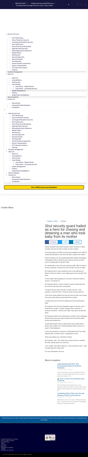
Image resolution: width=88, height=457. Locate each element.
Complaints (15, 107)
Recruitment (16, 103)
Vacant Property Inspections (21, 63)
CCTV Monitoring (17, 38)
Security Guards (17, 59)
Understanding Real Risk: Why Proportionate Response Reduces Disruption (69, 366)
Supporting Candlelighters (20, 95)
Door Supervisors (17, 44)
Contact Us (11, 99)
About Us (11, 74)
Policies (14, 93)
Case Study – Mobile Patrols (25, 86)
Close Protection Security (20, 40)
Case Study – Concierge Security (26, 88)
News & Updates (13, 97)
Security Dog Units (18, 57)
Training (14, 70)
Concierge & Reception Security (22, 42)
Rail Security (16, 55)
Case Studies (16, 84)
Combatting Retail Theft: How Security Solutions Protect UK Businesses (70, 394)
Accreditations (17, 80)
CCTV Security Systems (20, 68)
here (62, 351)
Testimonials (16, 82)
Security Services (13, 34)
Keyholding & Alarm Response (22, 51)
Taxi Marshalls (16, 61)
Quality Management (19, 91)
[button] (68, 4)
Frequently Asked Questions (21, 105)
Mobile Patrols (16, 53)
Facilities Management (15, 72)
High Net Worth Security (20, 48)
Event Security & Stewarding (21, 46)
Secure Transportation (19, 65)
